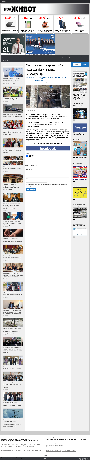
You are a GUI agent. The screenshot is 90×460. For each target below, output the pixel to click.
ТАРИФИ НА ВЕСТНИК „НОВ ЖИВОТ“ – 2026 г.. (61, 451)
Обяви (25, 57)
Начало (4, 1)
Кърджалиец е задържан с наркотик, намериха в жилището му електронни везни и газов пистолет (12, 239)
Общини (76, 57)
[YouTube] (85, 459)
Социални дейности (52, 82)
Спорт (61, 57)
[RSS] (88, 459)
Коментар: (29, 169)
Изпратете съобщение (53, 447)
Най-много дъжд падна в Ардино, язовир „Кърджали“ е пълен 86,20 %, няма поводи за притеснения (12, 312)
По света (83, 57)
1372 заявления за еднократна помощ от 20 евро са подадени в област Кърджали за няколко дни (12, 223)
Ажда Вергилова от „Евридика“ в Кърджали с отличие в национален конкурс (12, 150)
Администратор (31, 82)
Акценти (19, 57)
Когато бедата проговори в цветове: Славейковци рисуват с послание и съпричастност (13, 132)
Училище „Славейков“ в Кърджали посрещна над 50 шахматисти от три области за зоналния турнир (12, 257)
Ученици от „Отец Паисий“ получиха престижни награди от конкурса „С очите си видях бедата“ (12, 404)
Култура (55, 57)
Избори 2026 (6, 57)
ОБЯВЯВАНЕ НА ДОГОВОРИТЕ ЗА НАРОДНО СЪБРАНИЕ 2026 (21, 450)
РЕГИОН (44, 82)
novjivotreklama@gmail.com (54, 445)
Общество (31, 57)
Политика (47, 57)
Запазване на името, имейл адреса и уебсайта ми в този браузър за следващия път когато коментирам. (47, 185)
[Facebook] (80, 459)
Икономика (40, 57)
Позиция (5, 60)
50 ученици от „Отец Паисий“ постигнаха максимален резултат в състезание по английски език (12, 168)
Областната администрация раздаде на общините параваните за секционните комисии (12, 294)
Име (27, 178)
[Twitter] (83, 459)
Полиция (68, 57)
